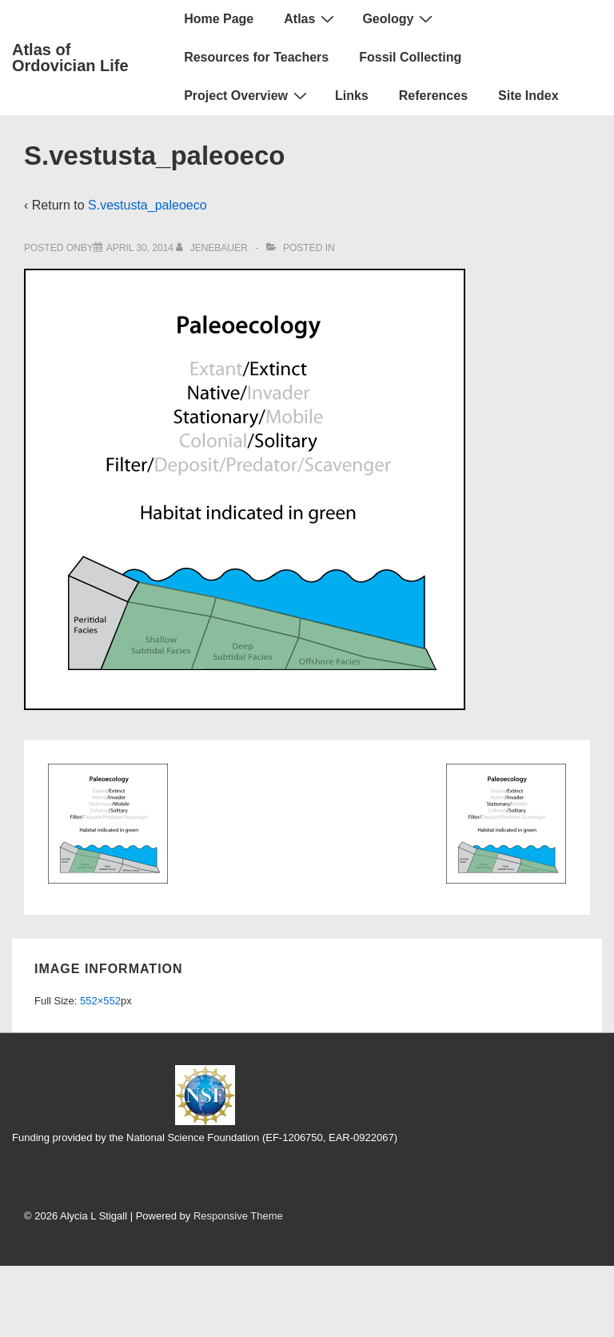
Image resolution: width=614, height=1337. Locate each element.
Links (352, 95)
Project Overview (247, 95)
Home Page (218, 19)
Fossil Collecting (410, 57)
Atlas (311, 18)
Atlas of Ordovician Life (70, 57)
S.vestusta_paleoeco (147, 205)
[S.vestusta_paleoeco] (139, 247)
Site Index (528, 95)
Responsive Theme (238, 1216)
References (433, 95)
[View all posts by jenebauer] (213, 247)
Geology (399, 18)
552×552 (100, 1001)
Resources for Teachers (256, 57)
